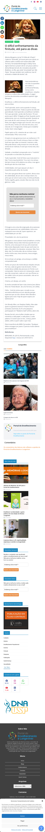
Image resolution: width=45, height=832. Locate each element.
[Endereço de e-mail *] (22, 205)
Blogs (22, 764)
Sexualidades (7, 664)
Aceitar (22, 816)
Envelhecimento (9, 41)
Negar (22, 821)
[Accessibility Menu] (41, 828)
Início (22, 761)
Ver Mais (7, 667)
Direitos (6, 641)
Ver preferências (22, 826)
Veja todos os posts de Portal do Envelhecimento (24, 435)
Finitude (6, 651)
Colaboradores (22, 767)
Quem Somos (22, 777)
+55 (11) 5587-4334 (30, 797)
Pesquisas (6, 654)
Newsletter (22, 774)
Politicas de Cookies (16, 829)
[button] (42, 801)
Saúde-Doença (7, 661)
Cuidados (6, 638)
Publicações (7, 657)
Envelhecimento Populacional (11, 644)
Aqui (13, 338)
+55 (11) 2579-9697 (20, 797)
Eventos (6, 647)
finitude (17, 41)
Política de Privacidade (27, 829)
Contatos (22, 770)
